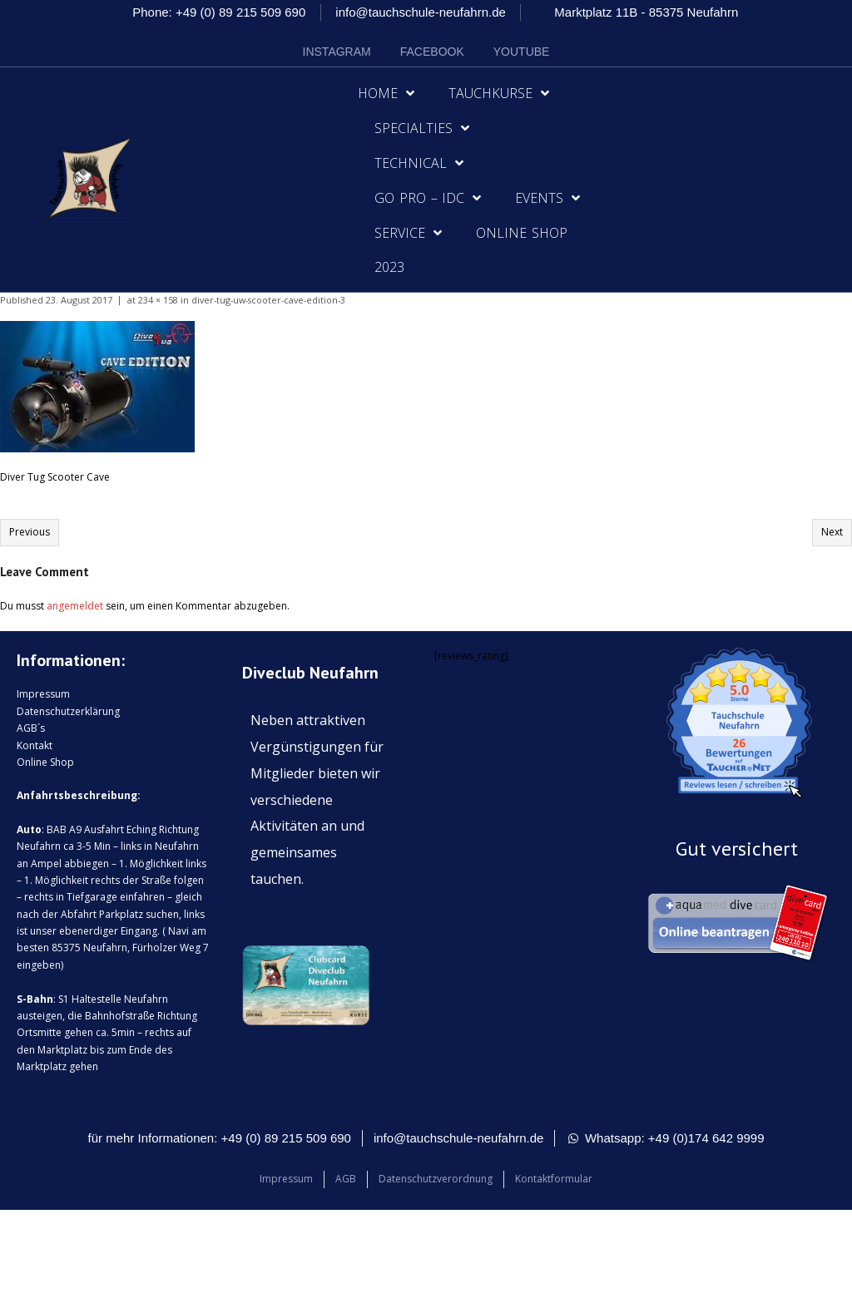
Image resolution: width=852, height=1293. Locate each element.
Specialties (421, 128)
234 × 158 (158, 300)
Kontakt (34, 745)
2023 (389, 267)
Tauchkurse (498, 93)
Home (386, 93)
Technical (418, 163)
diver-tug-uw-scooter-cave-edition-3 (268, 300)
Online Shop (521, 233)
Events (547, 198)
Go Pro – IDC (427, 198)
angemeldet (75, 606)
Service (408, 233)
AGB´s (31, 728)
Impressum (43, 694)
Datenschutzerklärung (68, 711)
